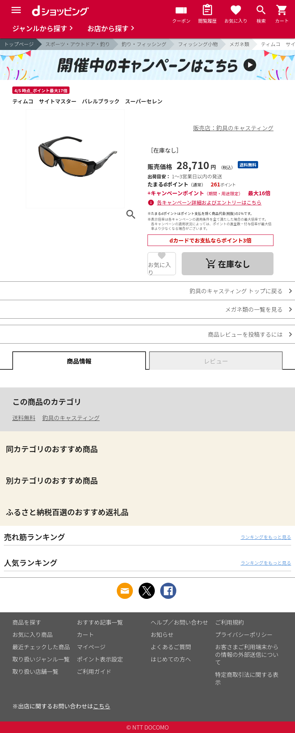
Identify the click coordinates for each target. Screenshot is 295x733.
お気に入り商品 (32, 634)
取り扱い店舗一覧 (35, 671)
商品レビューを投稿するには (245, 334)
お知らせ (162, 634)
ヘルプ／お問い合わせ (179, 622)
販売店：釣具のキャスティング (233, 128)
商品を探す (26, 622)
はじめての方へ (171, 659)
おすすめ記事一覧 (100, 622)
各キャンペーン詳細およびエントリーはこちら (209, 202)
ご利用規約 (229, 622)
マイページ (91, 647)
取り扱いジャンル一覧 (41, 659)
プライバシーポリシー (244, 634)
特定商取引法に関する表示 (246, 678)
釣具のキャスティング (70, 418)
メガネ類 (239, 44)
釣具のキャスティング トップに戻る (236, 291)
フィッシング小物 (198, 44)
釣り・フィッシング (144, 44)
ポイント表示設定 (100, 659)
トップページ (19, 44)
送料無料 (23, 418)
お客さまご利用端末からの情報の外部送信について (246, 654)
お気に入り (159, 268)
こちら (101, 706)
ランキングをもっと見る (265, 537)
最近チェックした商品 (41, 647)
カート (85, 634)
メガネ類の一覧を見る (254, 309)
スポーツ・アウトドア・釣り (77, 44)
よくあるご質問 (171, 647)
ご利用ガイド (94, 671)
